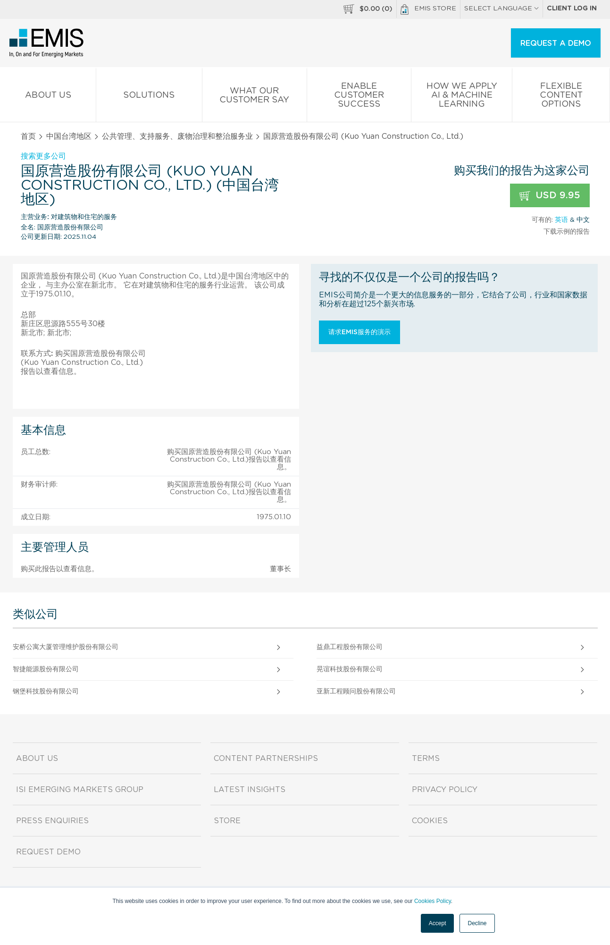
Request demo (48, 852)
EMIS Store (428, 9)
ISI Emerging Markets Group (79, 789)
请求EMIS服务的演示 (359, 332)
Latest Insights (249, 789)
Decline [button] (477, 923)
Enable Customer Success (359, 97)
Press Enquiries (52, 821)
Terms (426, 758)
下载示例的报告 (566, 231)
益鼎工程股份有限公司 (350, 647)
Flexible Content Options (561, 97)
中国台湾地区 (69, 136)
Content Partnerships (266, 758)
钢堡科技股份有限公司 (46, 691)
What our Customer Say (254, 97)
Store (227, 821)
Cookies (430, 821)
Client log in (572, 8)
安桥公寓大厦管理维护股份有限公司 (65, 647)
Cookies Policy (432, 901)
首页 (28, 136)
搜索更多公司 (43, 156)
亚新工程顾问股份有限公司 (356, 691)
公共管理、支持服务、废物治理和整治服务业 (177, 136)
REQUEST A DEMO (555, 43)
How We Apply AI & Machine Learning (461, 97)
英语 (561, 220)
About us (47, 97)
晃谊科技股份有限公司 (350, 669)
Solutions (149, 97)
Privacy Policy (444, 789)
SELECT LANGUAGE (501, 8)
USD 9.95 (549, 196)
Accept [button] (437, 923)
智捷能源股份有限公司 (46, 669)
